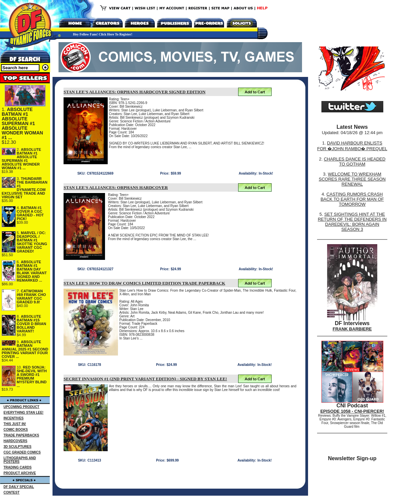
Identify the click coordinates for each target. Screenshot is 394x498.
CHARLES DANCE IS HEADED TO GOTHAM (354, 162)
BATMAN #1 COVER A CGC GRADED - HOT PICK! (30, 213)
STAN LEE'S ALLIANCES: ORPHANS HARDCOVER (116, 187)
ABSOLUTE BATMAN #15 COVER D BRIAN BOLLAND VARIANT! (31, 323)
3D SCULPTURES (17, 447)
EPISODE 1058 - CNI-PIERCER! (352, 411)
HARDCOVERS (15, 441)
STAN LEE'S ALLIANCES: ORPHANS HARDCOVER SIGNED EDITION (135, 91)
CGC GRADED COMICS (22, 452)
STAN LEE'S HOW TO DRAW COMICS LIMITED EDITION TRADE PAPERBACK (144, 283)
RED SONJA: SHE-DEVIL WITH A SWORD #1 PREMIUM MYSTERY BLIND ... (32, 376)
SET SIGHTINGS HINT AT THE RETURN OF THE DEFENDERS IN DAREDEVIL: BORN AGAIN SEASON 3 (352, 222)
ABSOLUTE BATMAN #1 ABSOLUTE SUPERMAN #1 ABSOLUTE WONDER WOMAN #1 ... (22, 123)
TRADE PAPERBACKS (21, 435)
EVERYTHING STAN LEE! (23, 412)
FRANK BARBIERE (352, 328)
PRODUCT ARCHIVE (20, 473)
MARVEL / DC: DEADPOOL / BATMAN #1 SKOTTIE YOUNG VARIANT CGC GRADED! (32, 242)
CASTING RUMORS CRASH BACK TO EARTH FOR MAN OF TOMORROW (352, 199)
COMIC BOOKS (16, 429)
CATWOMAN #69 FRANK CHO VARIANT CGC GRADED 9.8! (31, 296)
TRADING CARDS (18, 467)
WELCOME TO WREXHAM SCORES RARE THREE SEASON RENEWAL (352, 179)
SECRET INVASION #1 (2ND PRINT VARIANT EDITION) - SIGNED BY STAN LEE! (145, 378)
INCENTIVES (14, 418)
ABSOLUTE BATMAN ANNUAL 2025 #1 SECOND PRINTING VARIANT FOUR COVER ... (25, 349)
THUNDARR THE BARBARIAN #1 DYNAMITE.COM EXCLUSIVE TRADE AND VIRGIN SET (24, 188)
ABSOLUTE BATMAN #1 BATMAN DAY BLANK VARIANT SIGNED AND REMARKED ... (32, 271)
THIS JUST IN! (15, 424)
